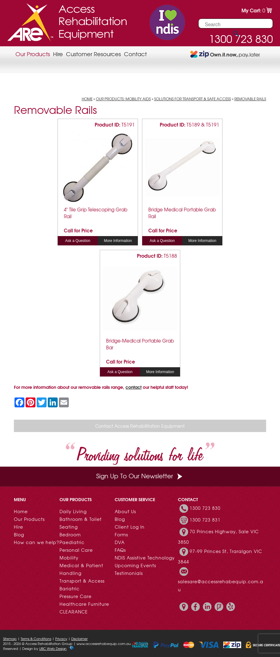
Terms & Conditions (36, 638)
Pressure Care (76, 596)
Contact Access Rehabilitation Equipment (140, 426)
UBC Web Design (53, 648)
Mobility (69, 558)
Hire (58, 54)
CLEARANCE (74, 612)
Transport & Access (82, 581)
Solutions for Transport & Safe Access (192, 99)
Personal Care (76, 550)
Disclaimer (79, 638)
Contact (135, 54)
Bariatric (70, 588)
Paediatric (72, 542)
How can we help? (36, 542)
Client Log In (130, 527)
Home (87, 99)
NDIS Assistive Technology (145, 558)
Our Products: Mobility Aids (123, 99)
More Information (118, 241)
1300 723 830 (205, 508)
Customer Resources (93, 54)
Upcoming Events (135, 565)
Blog (19, 534)
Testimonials (129, 573)
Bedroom (70, 534)
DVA (120, 542)
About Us (125, 511)
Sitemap (10, 638)
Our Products (32, 54)
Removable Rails (250, 99)
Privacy (61, 638)
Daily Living (73, 511)
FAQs (120, 550)
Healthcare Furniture (84, 604)
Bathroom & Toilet (81, 519)
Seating (69, 527)
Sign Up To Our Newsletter (140, 475)
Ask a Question (77, 241)
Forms (121, 534)
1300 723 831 (205, 520)
